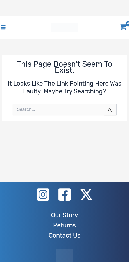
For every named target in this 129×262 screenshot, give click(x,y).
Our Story (64, 215)
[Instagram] (43, 194)
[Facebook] (65, 194)
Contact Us (64, 235)
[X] (86, 194)
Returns (64, 225)
